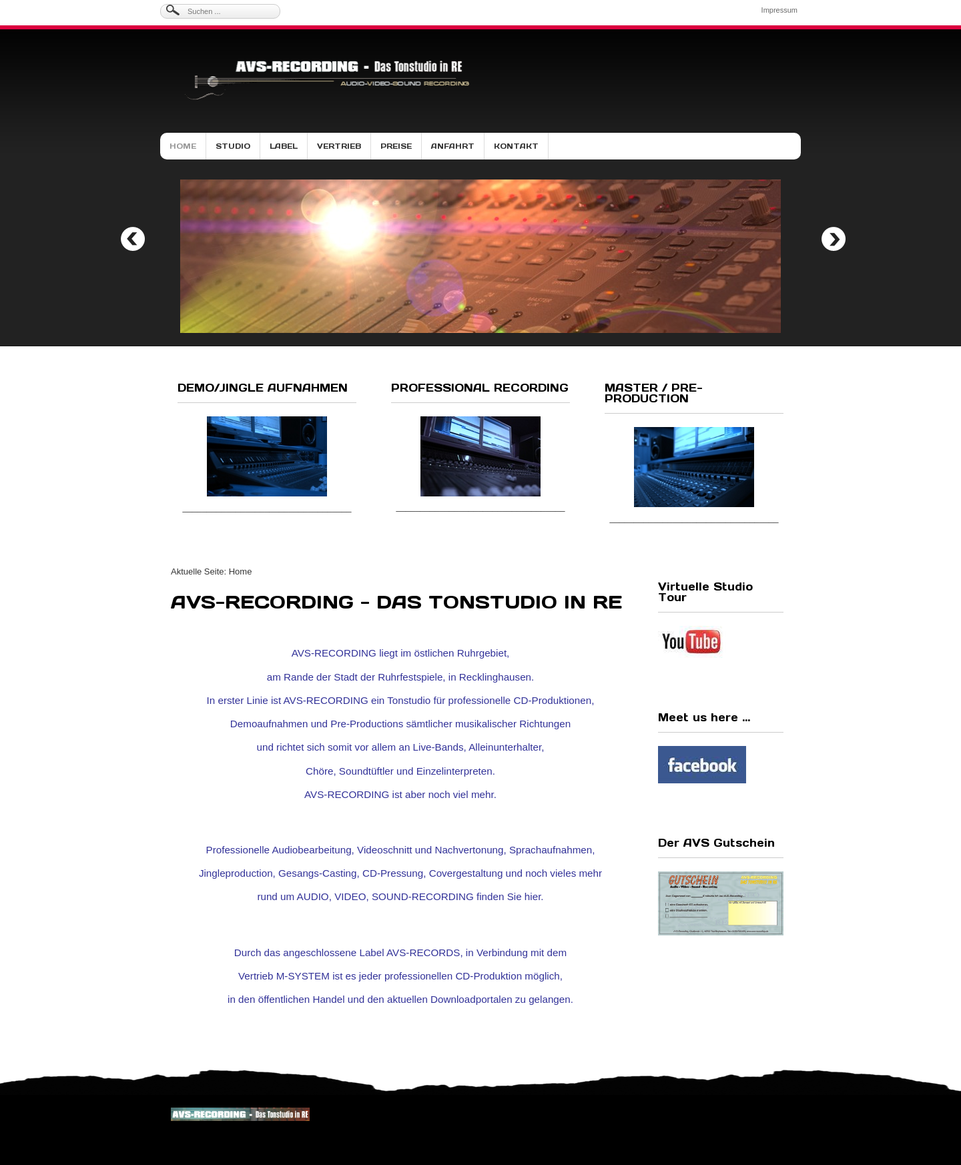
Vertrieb (339, 146)
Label (284, 146)
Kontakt (516, 146)
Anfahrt (452, 146)
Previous (132, 239)
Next (833, 239)
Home (183, 146)
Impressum (779, 10)
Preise (396, 146)
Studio (233, 146)
